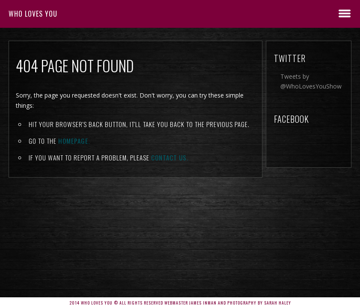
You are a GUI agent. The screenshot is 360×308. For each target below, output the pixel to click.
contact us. (169, 157)
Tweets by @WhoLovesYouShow (311, 81)
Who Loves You (33, 14)
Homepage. (74, 140)
